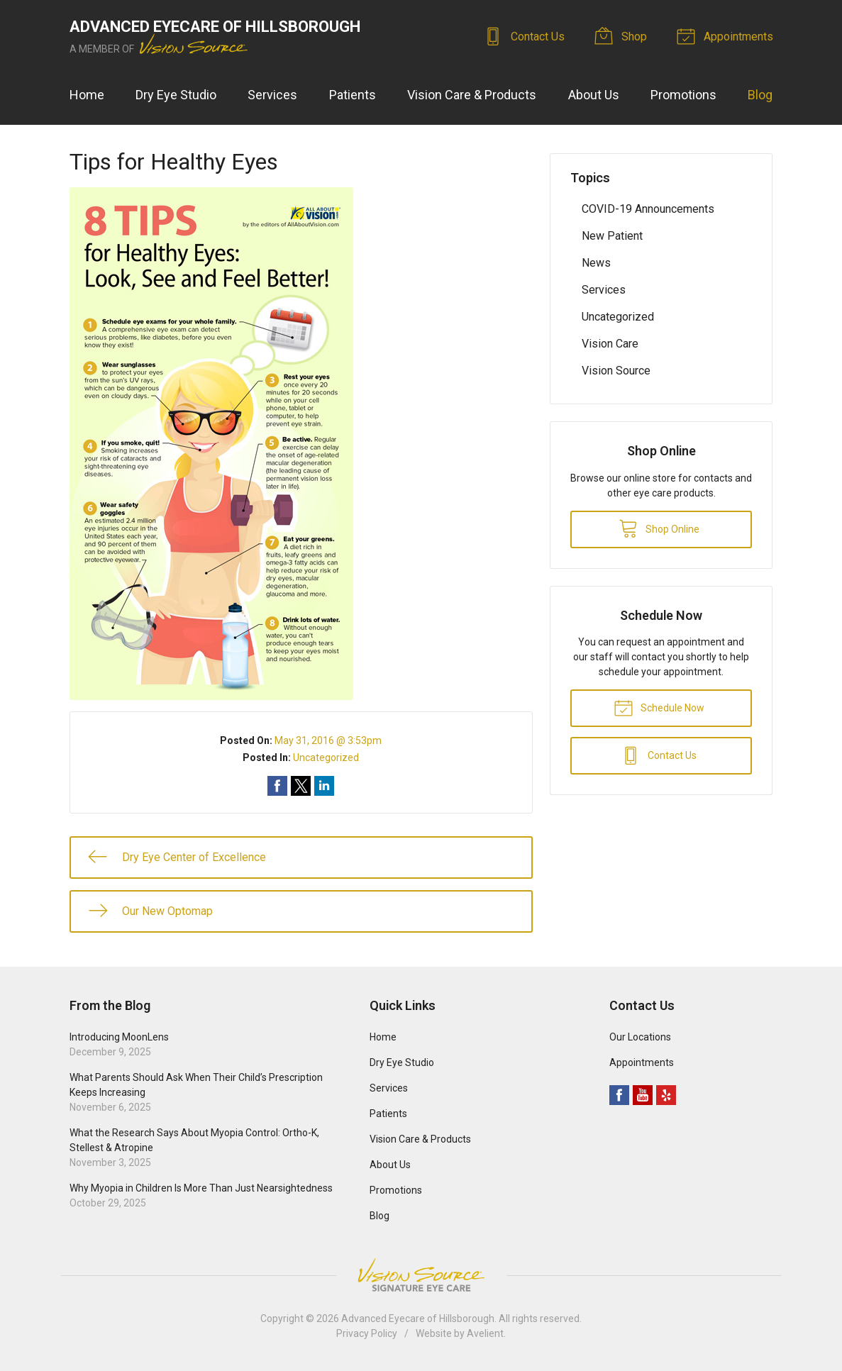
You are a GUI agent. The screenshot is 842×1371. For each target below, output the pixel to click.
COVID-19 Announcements (648, 209)
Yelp (666, 1095)
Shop (623, 35)
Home (87, 94)
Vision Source (616, 370)
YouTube (643, 1095)
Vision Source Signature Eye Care (421, 1275)
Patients (352, 94)
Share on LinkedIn (324, 786)
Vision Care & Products (471, 94)
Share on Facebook (277, 786)
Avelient (485, 1333)
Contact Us (526, 35)
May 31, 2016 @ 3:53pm (328, 740)
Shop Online (659, 528)
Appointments (727, 35)
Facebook (619, 1095)
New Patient (612, 236)
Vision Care (610, 343)
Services (272, 94)
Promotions (683, 94)
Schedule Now (659, 707)
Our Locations (640, 1037)
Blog (760, 94)
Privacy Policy (366, 1333)
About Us (593, 94)
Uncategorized (326, 757)
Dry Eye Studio (175, 94)
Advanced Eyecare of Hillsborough (417, 1318)
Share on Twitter (301, 786)
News (596, 263)
